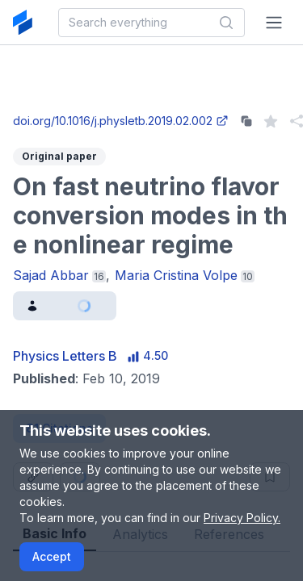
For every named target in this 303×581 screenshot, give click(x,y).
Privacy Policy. (242, 518)
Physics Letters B (65, 356)
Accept (51, 556)
